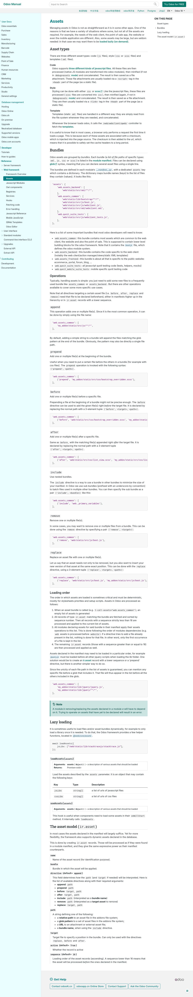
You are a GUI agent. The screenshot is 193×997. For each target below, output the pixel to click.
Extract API (15, 253)
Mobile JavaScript (20, 218)
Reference (12, 161)
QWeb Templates (20, 222)
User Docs (12, 22)
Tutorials (11, 152)
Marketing (12, 78)
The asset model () (171, 36)
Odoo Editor (17, 226)
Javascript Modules (21, 183)
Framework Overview (22, 174)
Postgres (151, 11)
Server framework (18, 165)
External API (15, 248)
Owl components (20, 187)
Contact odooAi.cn (62, 986)
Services (11, 83)
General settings (15, 96)
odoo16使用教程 (112, 11)
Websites (11, 57)
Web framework (17, 170)
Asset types (162, 23)
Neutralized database (17, 128)
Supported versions (16, 133)
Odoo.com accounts (17, 142)
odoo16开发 (129, 11)
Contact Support (117, 986)
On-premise (12, 120)
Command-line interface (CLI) (24, 240)
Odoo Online (13, 111)
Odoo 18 (179, 11)
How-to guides (14, 157)
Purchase (11, 30)
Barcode (11, 48)
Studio (10, 92)
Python (141, 11)
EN (169, 11)
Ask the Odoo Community (144, 986)
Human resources (15, 70)
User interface (16, 231)
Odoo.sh (11, 115)
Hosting (11, 107)
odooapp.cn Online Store (90, 986)
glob (52, 164)
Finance (11, 65)
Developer (13, 148)
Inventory (11, 39)
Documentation (14, 268)
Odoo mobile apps (16, 137)
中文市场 (94, 11)
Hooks (15, 200)
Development (13, 263)
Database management (19, 102)
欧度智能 (83, 11)
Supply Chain (13, 52)
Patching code (19, 205)
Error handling (18, 209)
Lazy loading (163, 32)
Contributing (13, 259)
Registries (16, 192)
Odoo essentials (14, 26)
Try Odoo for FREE (174, 4)
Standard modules (18, 235)
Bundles (161, 28)
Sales (9, 35)
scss (97, 91)
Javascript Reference (22, 213)
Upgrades (14, 244)
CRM (9, 74)
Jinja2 (162, 11)
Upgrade (11, 124)
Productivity (13, 87)
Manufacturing (14, 43)
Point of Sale (13, 61)
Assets (15, 178)
